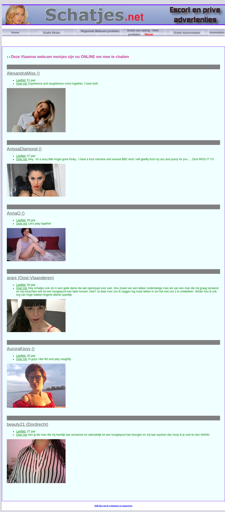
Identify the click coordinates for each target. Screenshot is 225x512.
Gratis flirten (52, 33)
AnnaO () (16, 213)
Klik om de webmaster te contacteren (113, 505)
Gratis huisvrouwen (187, 33)
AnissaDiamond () (24, 148)
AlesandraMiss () (23, 73)
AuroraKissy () (21, 348)
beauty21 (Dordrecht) (27, 424)
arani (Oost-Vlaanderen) (30, 277)
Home (15, 32)
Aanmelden (217, 32)
